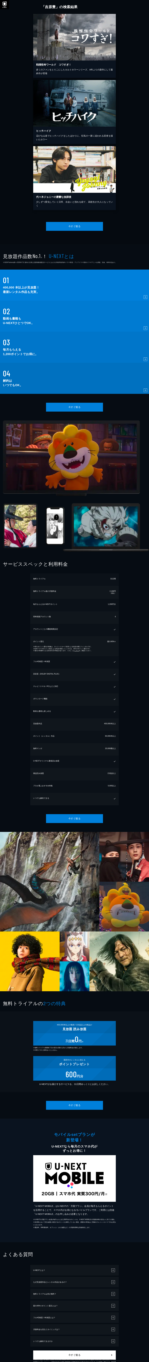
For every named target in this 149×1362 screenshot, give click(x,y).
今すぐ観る (74, 226)
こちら (76, 650)
